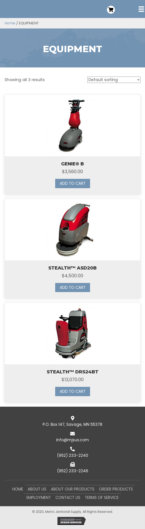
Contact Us (67, 497)
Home (10, 23)
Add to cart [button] (72, 183)
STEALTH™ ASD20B (72, 268)
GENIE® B (72, 164)
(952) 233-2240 (72, 455)
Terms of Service (102, 497)
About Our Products (72, 489)
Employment (38, 497)
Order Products (116, 489)
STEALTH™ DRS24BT (72, 372)
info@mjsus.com (72, 440)
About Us (37, 489)
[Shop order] (113, 80)
